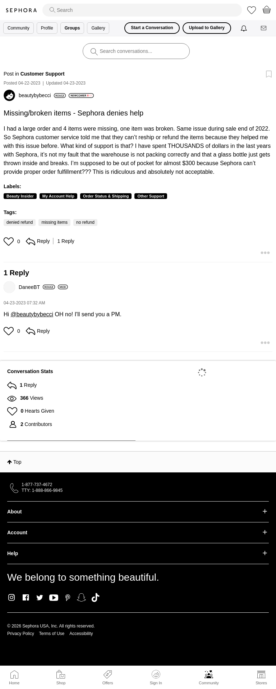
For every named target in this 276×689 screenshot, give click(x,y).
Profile (47, 28)
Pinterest (67, 597)
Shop (61, 683)
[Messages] (264, 28)
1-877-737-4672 (37, 484)
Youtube (53, 598)
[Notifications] (244, 28)
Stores (261, 683)
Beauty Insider (20, 196)
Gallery (98, 28)
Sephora (21, 10)
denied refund (19, 222)
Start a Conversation (152, 27)
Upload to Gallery (207, 27)
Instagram (11, 597)
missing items (54, 222)
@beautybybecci (32, 314)
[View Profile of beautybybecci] (42, 95)
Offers (107, 683)
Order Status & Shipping (106, 196)
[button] (9, 241)
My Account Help (58, 196)
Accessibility (81, 633)
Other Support (150, 196)
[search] (142, 10)
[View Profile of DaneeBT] (37, 287)
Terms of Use (52, 633)
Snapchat (81, 597)
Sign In (156, 677)
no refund (85, 222)
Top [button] (17, 462)
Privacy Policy (20, 633)
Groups (72, 28)
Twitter (39, 597)
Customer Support (42, 74)
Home (14, 683)
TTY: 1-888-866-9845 (42, 490)
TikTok (95, 597)
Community (209, 683)
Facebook (25, 597)
